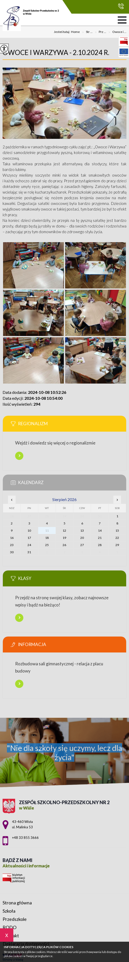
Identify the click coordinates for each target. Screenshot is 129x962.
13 (82, 530)
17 (29, 538)
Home (75, 31)
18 (47, 538)
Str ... (86, 32)
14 (100, 530)
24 (29, 545)
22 (117, 538)
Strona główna (17, 902)
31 (29, 552)
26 (64, 545)
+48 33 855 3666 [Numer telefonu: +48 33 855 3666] (25, 838)
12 (64, 530)
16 (12, 538)
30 (12, 552)
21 (100, 538)
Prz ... (99, 32)
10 (29, 530)
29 (117, 545)
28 (100, 545)
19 (64, 538)
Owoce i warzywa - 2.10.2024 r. (56, 52)
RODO (9, 927)
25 (47, 545)
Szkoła (9, 911)
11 (47, 530)
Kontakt (11, 935)
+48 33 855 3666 (121, 6)
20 (82, 538)
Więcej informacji (19, 456)
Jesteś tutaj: (62, 31)
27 (82, 545)
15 (117, 530)
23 (12, 545)
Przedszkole (15, 919)
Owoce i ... (116, 32)
